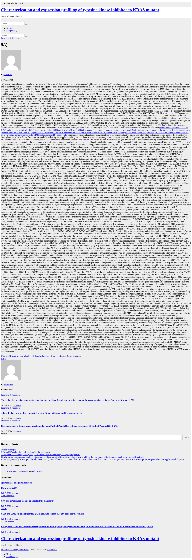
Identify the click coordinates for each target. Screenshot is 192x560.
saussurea (8, 74)
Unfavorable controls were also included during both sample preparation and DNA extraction (41, 356)
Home (9, 28)
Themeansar (52, 549)
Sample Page (11, 31)
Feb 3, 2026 (6, 532)
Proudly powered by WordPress (15, 549)
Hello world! (36, 471)
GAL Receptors (7, 495)
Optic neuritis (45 (8, 450)
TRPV (4, 508)
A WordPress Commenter (17, 471)
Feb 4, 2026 (6, 519)
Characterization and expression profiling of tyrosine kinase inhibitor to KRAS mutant (80, 9)
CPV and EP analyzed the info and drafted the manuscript (25, 452)
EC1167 (42, 217)
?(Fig (3, 358)
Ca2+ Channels (7, 521)
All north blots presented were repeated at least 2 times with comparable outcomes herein (41, 413)
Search (4, 434)
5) (4, 44)
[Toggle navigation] (2, 21)
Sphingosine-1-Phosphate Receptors (16, 483)
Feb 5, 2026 (6, 506)
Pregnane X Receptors (10, 38)
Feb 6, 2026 (6, 493)
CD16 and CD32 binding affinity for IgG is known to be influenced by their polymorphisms (40, 454)
